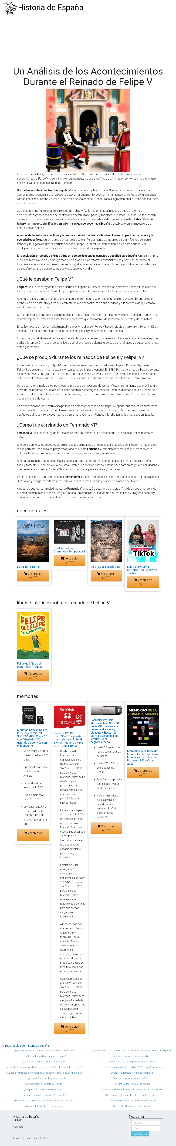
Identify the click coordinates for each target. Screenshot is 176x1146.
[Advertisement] (88, 39)
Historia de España (51, 7)
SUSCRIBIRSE (140, 1133)
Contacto (18, 1126)
